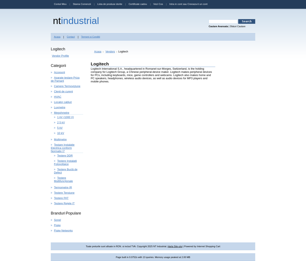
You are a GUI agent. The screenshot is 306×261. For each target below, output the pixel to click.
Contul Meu (60, 4)
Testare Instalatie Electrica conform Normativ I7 (63, 148)
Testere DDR (65, 155)
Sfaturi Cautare (237, 26)
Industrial (76, 20)
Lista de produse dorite (109, 4)
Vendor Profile (60, 55)
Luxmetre (59, 107)
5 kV (60, 127)
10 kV (60, 133)
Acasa (97, 51)
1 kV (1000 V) (65, 117)
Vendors (110, 51)
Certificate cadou (138, 4)
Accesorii (59, 72)
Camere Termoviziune (67, 86)
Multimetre (60, 139)
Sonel (57, 219)
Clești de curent (63, 91)
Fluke (57, 225)
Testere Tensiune (64, 192)
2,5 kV (61, 122)
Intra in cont (175, 4)
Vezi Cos (158, 4)
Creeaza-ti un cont (197, 4)
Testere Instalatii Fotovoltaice (65, 162)
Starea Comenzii (82, 4)
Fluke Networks (63, 230)
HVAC (57, 96)
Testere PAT (61, 198)
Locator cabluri (63, 102)
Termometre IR (63, 187)
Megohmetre (61, 112)
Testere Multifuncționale (63, 179)
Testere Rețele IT (64, 203)
